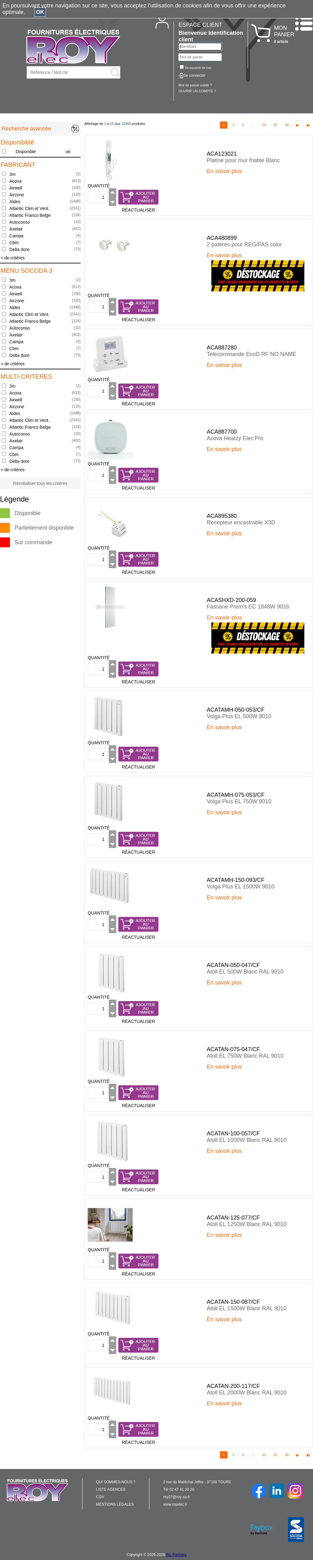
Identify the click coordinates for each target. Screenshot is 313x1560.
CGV (100, 1497)
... (253, 125)
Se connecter (194, 75)
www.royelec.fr (175, 1504)
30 (287, 125)
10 (264, 125)
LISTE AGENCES (111, 1489)
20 (275, 125)
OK (40, 12)
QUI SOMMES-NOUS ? (115, 1482)
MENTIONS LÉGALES (115, 1504)
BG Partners (176, 1555)
